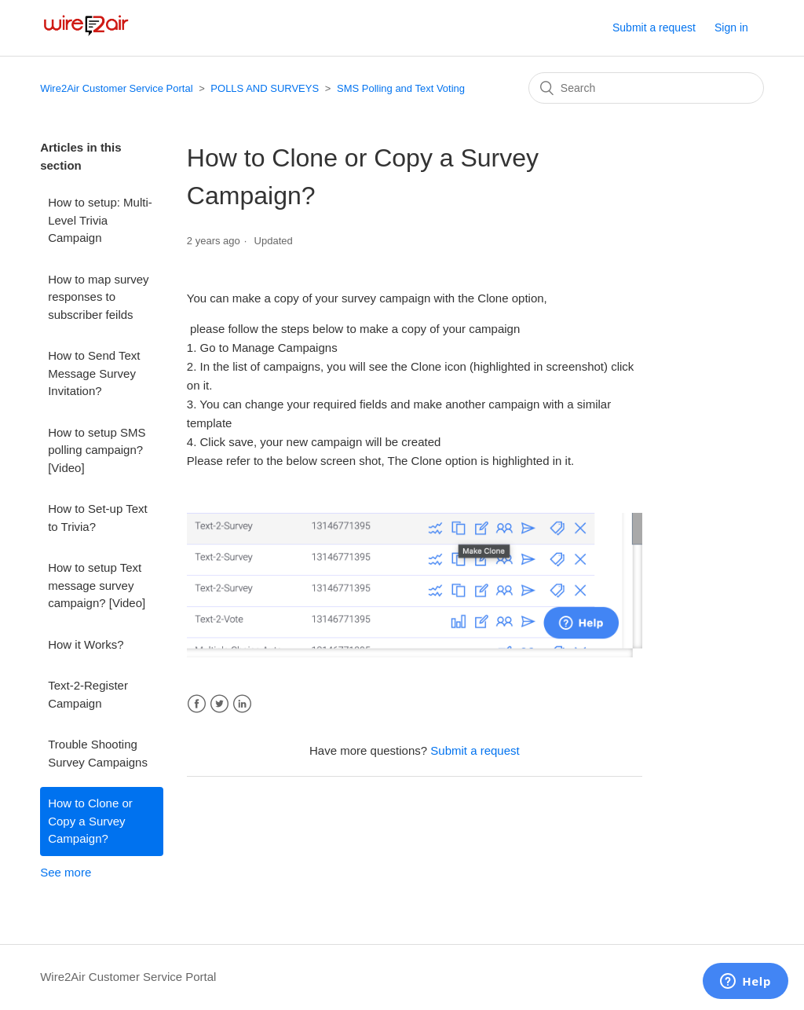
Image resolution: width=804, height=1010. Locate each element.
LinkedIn (242, 704)
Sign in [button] (731, 27)
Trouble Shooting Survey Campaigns (98, 753)
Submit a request (654, 27)
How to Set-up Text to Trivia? (97, 517)
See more (65, 872)
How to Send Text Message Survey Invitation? (94, 373)
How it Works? (85, 644)
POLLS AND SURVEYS (264, 88)
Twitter (219, 704)
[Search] (646, 88)
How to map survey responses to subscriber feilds (98, 297)
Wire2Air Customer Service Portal (116, 88)
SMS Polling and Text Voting (401, 88)
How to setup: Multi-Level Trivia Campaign (100, 220)
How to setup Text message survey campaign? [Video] (96, 585)
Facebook (196, 704)
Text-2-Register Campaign (88, 694)
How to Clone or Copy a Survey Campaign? (90, 820)
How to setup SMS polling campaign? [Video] (96, 450)
